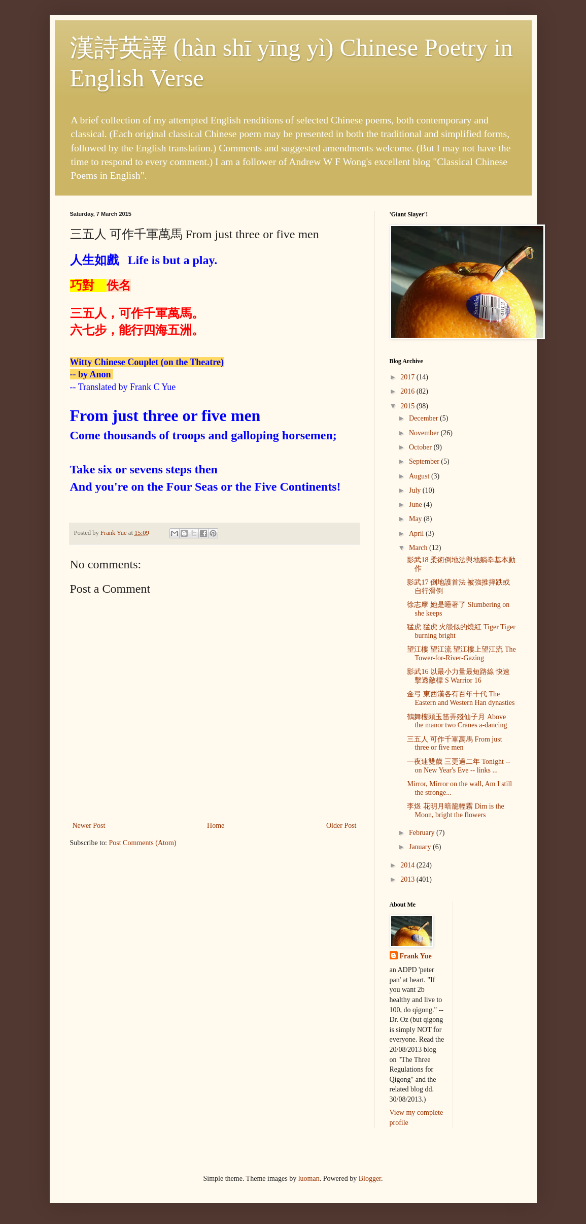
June (416, 504)
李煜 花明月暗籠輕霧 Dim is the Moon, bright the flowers (455, 810)
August (420, 476)
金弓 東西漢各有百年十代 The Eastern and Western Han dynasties (460, 698)
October (421, 447)
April (417, 533)
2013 (408, 879)
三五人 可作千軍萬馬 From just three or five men (454, 743)
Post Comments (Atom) (143, 843)
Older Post (341, 825)
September (425, 461)
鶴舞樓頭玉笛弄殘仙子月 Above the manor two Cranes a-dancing (457, 721)
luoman (309, 1178)
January (421, 847)
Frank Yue (416, 956)
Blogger (370, 1178)
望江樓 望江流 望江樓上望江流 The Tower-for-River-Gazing (461, 654)
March (419, 548)
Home (215, 825)
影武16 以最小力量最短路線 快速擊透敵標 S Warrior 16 (458, 676)
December (424, 418)
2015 (408, 406)
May (416, 519)
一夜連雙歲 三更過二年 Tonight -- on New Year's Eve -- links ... (458, 766)
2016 (408, 391)
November (425, 433)
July (416, 490)
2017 (408, 377)
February (422, 832)
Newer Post (89, 825)
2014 (408, 865)
